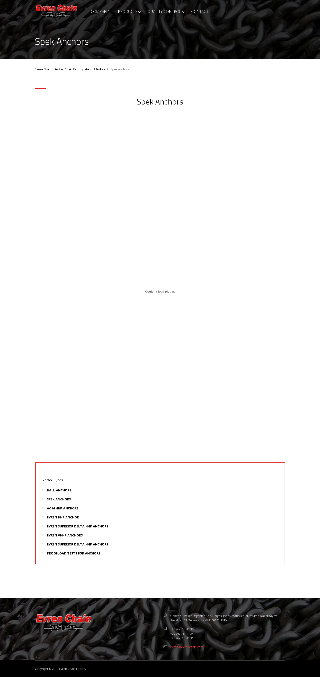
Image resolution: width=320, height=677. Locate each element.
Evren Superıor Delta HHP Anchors (77, 544)
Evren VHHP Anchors (65, 535)
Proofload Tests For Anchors (73, 553)
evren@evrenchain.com (186, 647)
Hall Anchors (59, 490)
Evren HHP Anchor (63, 517)
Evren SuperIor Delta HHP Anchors (77, 526)
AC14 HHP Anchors (62, 508)
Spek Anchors (59, 499)
